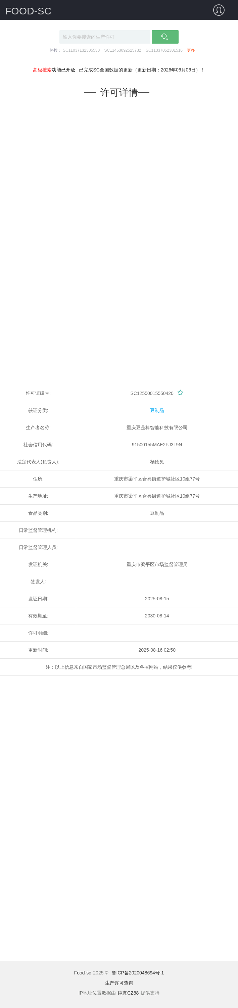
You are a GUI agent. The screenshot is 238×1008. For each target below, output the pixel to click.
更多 (191, 50)
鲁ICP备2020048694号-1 (138, 972)
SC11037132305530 (81, 50)
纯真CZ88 (128, 993)
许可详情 (119, 92)
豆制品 (157, 410)
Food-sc (82, 972)
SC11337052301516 (164, 50)
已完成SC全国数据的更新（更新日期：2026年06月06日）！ (142, 69)
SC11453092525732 (122, 50)
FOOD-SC (28, 10)
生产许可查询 (119, 983)
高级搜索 (42, 69)
